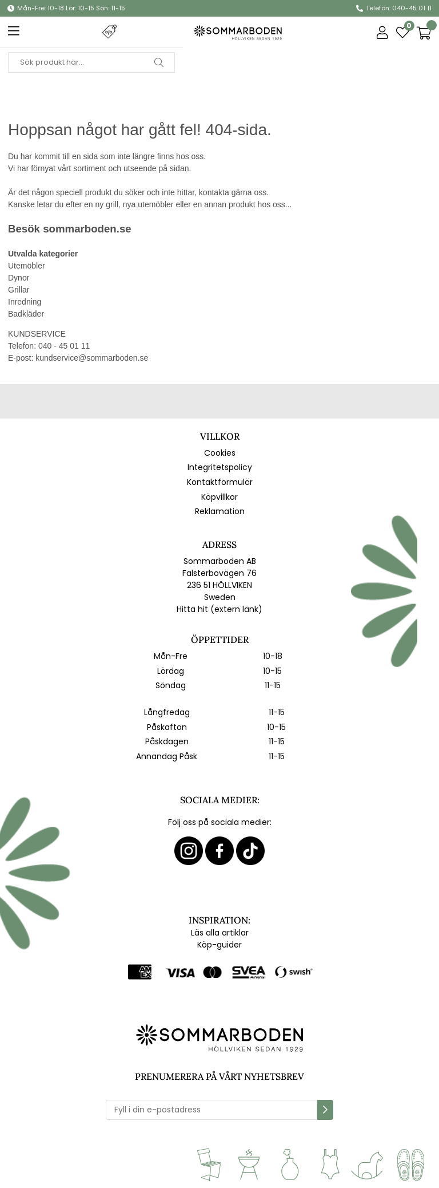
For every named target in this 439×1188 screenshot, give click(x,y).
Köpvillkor (219, 497)
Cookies (220, 453)
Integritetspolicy (219, 467)
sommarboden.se (87, 229)
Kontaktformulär (220, 482)
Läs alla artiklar (220, 932)
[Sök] (91, 62)
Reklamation (220, 511)
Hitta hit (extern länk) (219, 609)
